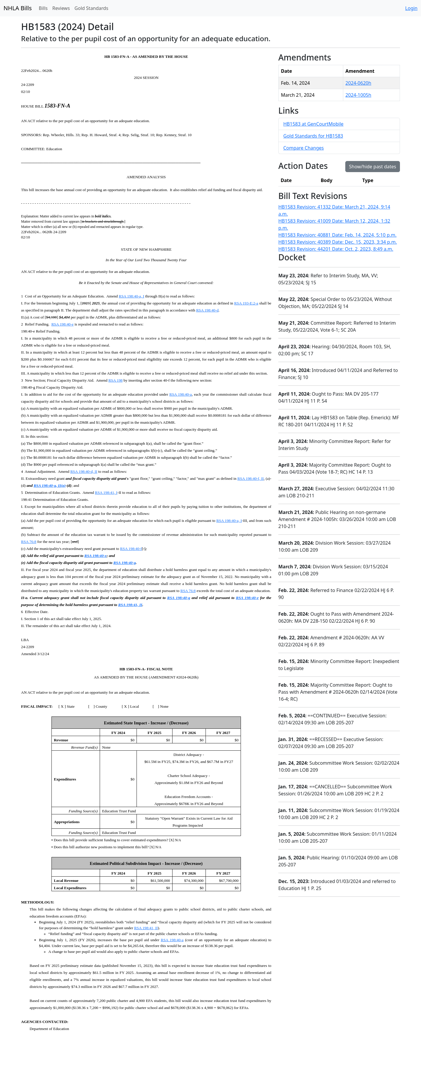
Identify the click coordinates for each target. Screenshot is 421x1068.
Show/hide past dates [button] (372, 166)
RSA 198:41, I (106, 492)
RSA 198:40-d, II (83, 471)
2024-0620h (358, 83)
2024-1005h (358, 95)
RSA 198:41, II (130, 605)
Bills (43, 8)
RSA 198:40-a (180, 394)
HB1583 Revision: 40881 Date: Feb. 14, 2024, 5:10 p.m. (337, 235)
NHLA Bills (18, 8)
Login (411, 8)
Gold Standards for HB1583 (313, 136)
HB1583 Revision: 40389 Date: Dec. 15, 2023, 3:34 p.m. (337, 242)
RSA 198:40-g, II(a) (49, 485)
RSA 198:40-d (207, 310)
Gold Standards (91, 8)
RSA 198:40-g (124, 562)
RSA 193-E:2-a (246, 303)
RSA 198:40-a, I (131, 296)
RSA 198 (115, 380)
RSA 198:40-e (62, 324)
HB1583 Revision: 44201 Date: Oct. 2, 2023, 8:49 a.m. (335, 249)
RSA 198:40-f (131, 548)
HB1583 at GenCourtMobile (313, 124)
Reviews (61, 8)
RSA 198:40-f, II (250, 478)
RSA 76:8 (28, 541)
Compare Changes (303, 148)
